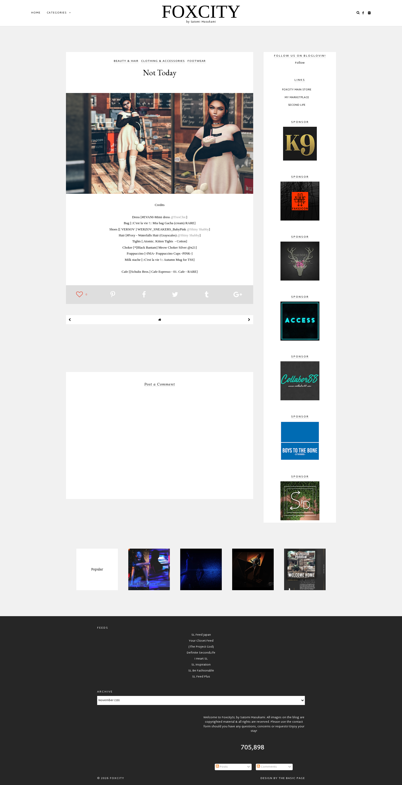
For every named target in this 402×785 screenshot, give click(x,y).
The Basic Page (292, 778)
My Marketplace (297, 97)
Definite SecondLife (201, 652)
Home (36, 12)
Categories (56, 12)
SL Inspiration (201, 664)
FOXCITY (201, 12)
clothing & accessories (163, 61)
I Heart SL (201, 658)
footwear (196, 61)
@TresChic (178, 217)
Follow (300, 62)
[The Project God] (201, 646)
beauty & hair (126, 61)
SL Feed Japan (201, 634)
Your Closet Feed (201, 640)
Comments (267, 766)
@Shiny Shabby (198, 229)
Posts (222, 766)
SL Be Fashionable (201, 670)
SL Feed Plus (201, 676)
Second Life (296, 105)
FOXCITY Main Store (296, 90)
